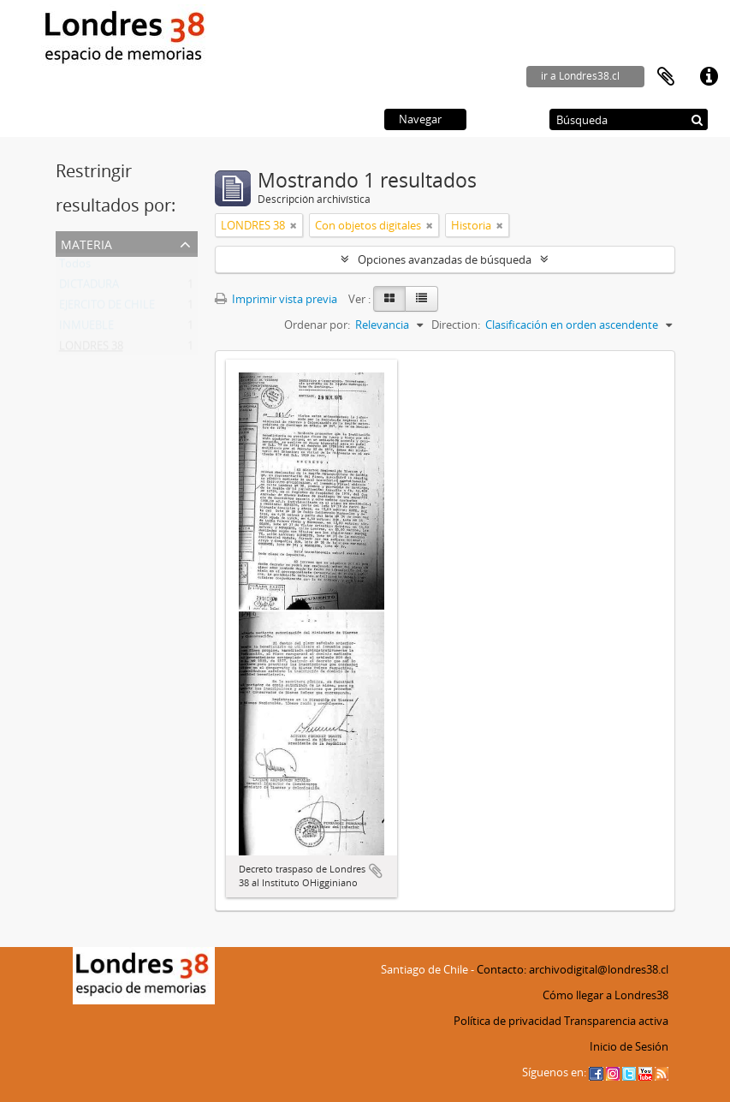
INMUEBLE (86, 329)
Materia (86, 242)
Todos (75, 267)
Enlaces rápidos (708, 77)
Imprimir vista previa (276, 299)
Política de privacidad (507, 1020)
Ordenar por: (317, 324)
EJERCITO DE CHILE (107, 308)
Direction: (455, 324)
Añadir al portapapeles (375, 870)
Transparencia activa (616, 1020)
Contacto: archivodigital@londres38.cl (572, 969)
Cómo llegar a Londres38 (605, 995)
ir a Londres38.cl (580, 76)
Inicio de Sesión (629, 1046)
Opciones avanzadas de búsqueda (444, 259)
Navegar (420, 119)
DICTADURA (89, 287)
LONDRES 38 (91, 349)
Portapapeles (665, 77)
